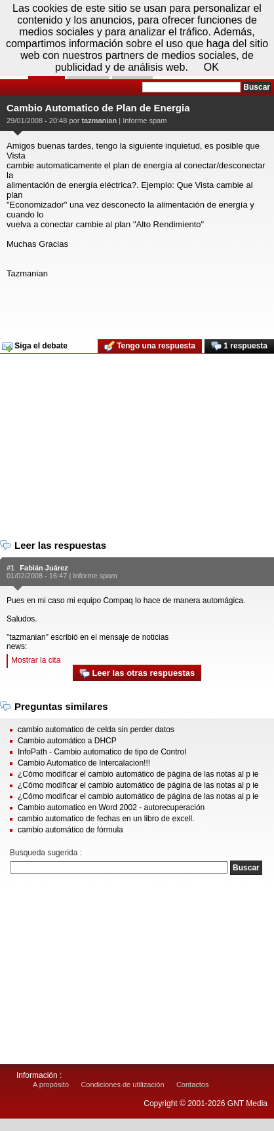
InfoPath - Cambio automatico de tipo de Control (102, 751)
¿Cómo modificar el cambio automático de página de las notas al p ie (138, 774)
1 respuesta (239, 346)
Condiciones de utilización (122, 1084)
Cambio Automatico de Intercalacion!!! (84, 763)
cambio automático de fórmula (70, 829)
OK (211, 67)
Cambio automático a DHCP (67, 740)
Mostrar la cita (35, 660)
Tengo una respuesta (149, 346)
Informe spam (144, 120)
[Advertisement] (135, 304)
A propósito (51, 1084)
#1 (10, 568)
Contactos (192, 1084)
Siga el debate (35, 346)
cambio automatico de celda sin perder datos (96, 729)
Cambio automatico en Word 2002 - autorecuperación (111, 807)
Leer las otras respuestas (137, 673)
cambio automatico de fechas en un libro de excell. (106, 818)
